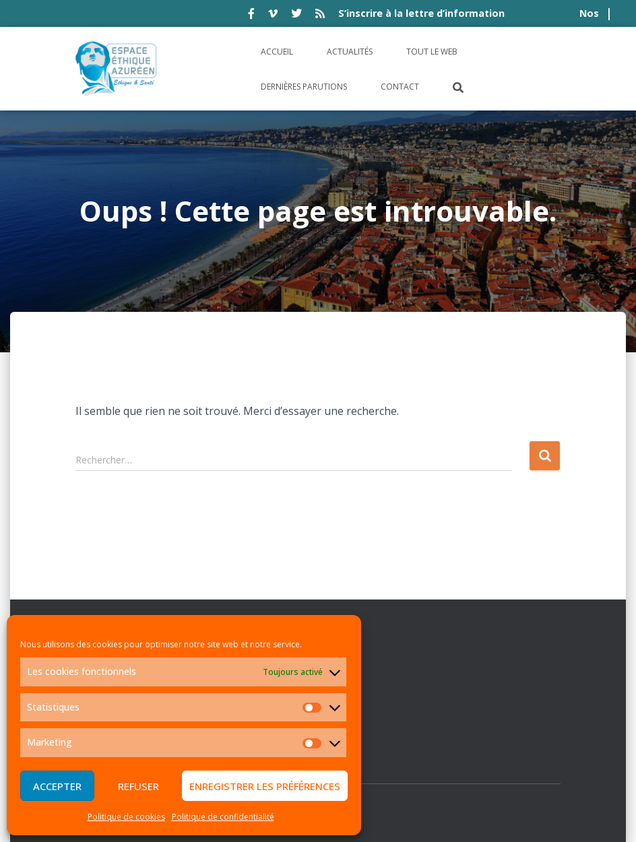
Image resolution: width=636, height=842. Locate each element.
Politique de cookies (126, 816)
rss (320, 15)
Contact (400, 86)
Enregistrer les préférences (264, 786)
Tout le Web (431, 51)
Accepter (57, 786)
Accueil (277, 51)
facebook (251, 15)
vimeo (273, 15)
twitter (296, 15)
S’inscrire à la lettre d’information (421, 13)
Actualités (350, 51)
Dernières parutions (304, 86)
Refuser (138, 786)
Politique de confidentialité (223, 816)
